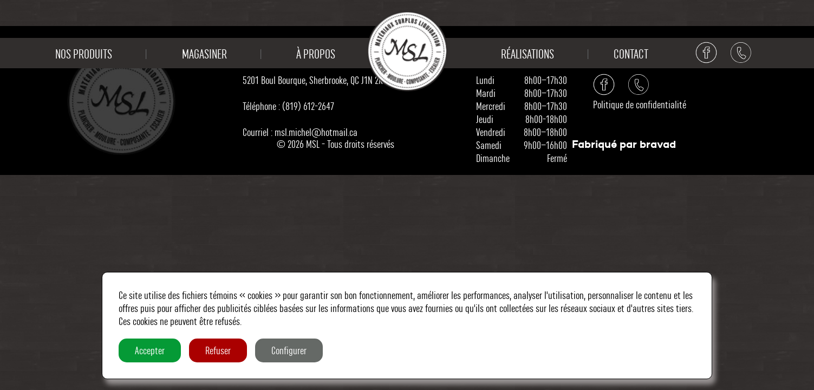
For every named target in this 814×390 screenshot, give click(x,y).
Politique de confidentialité (639, 104)
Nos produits (83, 54)
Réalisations (527, 54)
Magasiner (204, 54)
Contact (631, 54)
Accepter (150, 350)
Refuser (218, 350)
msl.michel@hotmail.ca (316, 132)
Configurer (289, 350)
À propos (315, 54)
